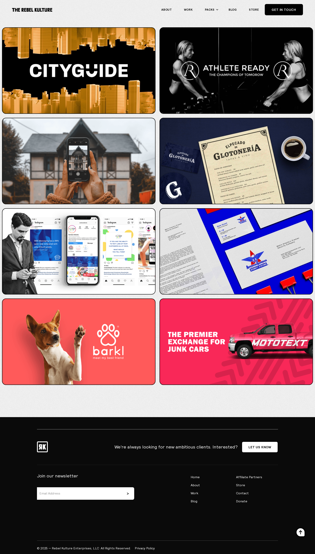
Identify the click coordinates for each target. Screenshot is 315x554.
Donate (241, 501)
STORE (254, 9)
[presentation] (67, 509)
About (166, 9)
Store (240, 485)
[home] (32, 10)
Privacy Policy (145, 548)
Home (195, 477)
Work (188, 9)
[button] (211, 9)
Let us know (260, 447)
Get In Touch (284, 9)
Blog (233, 9)
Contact (242, 493)
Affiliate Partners (249, 477)
